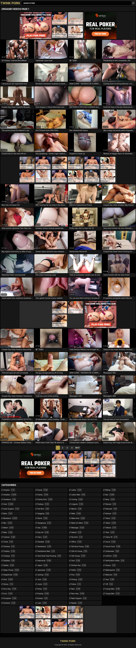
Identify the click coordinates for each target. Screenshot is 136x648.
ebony (8, 584)
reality (76, 603)
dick (8, 579)
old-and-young (80, 546)
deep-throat (11, 570)
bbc (7, 523)
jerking (43, 574)
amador (9, 490)
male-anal (78, 518)
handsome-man (46, 551)
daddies (9, 560)
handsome (44, 546)
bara (8, 513)
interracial (44, 560)
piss (75, 574)
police (76, 584)
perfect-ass (78, 565)
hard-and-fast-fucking (49, 555)
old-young (78, 555)
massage (77, 527)
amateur (10, 494)
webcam (111, 574)
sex (110, 494)
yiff (109, 584)
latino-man (78, 494)
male (76, 513)
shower (111, 513)
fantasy (43, 504)
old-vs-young (79, 551)
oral (75, 560)
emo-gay (10, 588)
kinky (42, 588)
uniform (111, 555)
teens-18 (111, 537)
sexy (110, 499)
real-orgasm (79, 598)
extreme (9, 603)
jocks (42, 584)
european (10, 598)
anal (8, 504)
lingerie (77, 504)
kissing (43, 593)
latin (42, 603)
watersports (112, 570)
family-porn (45, 499)
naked (76, 532)
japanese (44, 570)
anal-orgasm (11, 508)
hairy (42, 537)
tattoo (110, 523)
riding (110, 490)
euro (8, 593)
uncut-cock (112, 546)
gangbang (44, 523)
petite (76, 570)
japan (42, 565)
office (76, 541)
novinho (77, 537)
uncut (110, 541)
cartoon (9, 537)
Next (77, 448)
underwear (112, 551)
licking (77, 499)
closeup (9, 555)
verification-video (114, 560)
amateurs (9, 499)
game (42, 518)
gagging (43, 513)
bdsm (8, 527)
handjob (43, 541)
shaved (110, 504)
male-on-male (80, 523)
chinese (9, 546)
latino (76, 490)
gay (42, 527)
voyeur (110, 565)
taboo (110, 518)
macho (76, 508)
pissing (77, 579)
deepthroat (10, 574)
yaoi (109, 579)
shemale (111, 508)
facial (42, 490)
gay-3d (43, 532)
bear (8, 532)
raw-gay (78, 593)
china (8, 541)
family (42, 494)
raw (75, 588)
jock (42, 579)
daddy (8, 565)
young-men (112, 593)
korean (42, 598)
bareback (10, 518)
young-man (112, 588)
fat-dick (43, 508)
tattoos (110, 527)
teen (110, 532)
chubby (9, 551)
